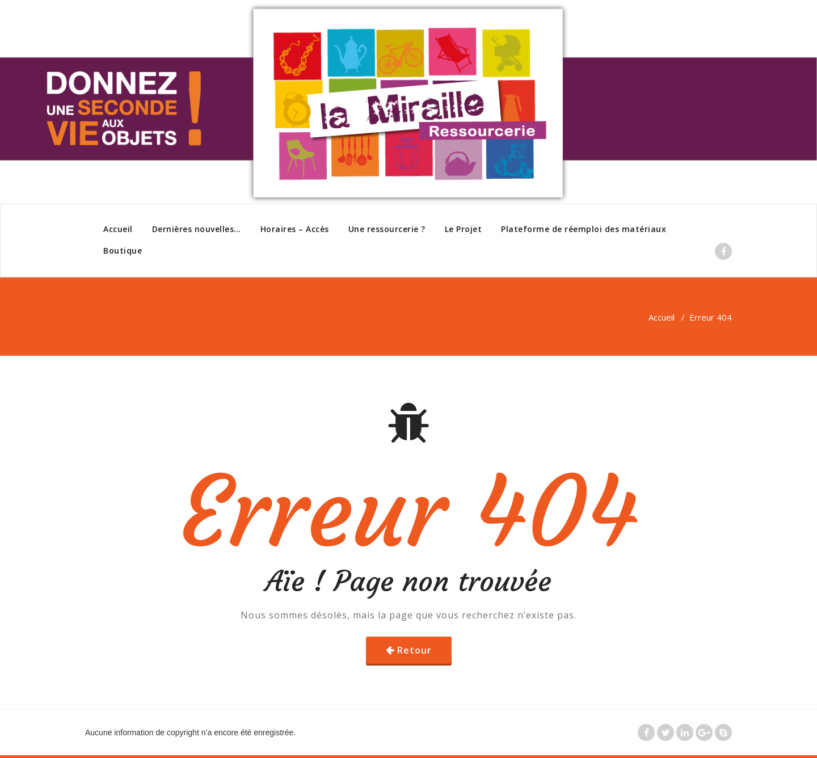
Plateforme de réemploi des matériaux (583, 229)
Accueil (118, 229)
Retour (414, 650)
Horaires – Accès (294, 229)
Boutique (122, 250)
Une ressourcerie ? (387, 229)
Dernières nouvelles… (196, 229)
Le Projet (463, 229)
